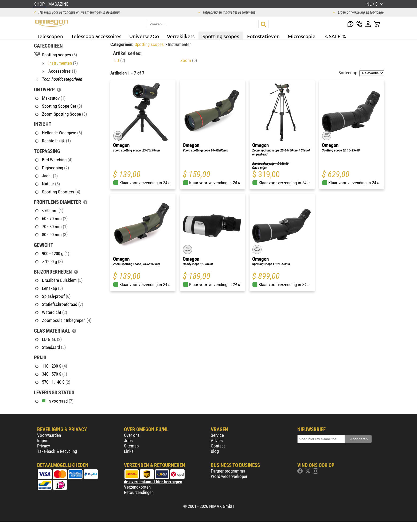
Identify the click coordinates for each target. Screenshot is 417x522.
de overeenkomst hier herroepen (153, 481)
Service (217, 435)
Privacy (43, 446)
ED (119, 60)
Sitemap (131, 446)
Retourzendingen (139, 492)
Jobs (128, 440)
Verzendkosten (137, 487)
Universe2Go (144, 36)
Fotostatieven (263, 36)
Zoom (188, 60)
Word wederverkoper (229, 476)
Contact (218, 446)
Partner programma (228, 471)
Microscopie (301, 36)
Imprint (43, 440)
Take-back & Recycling (57, 451)
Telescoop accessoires (96, 36)
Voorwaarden (49, 435)
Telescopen (50, 36)
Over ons (132, 435)
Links (129, 451)
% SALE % (335, 36)
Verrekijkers (180, 36)
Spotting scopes (220, 36)
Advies (217, 440)
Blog (215, 451)
